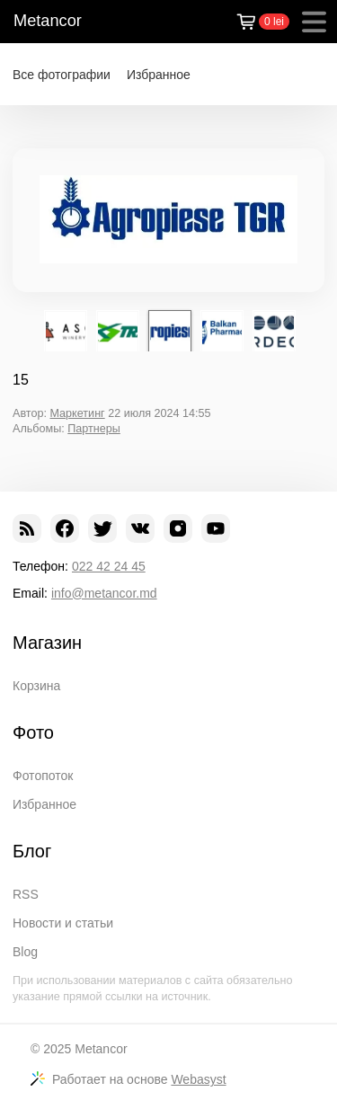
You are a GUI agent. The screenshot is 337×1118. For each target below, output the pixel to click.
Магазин (47, 642)
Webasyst (198, 1079)
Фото (33, 732)
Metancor (47, 21)
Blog (25, 952)
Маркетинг (76, 413)
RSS (26, 894)
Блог (32, 851)
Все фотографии (62, 74)
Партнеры (93, 428)
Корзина (36, 686)
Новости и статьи (63, 923)
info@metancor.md (104, 593)
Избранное (159, 74)
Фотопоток (43, 775)
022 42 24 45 (109, 566)
